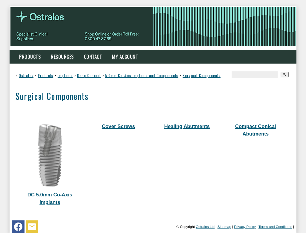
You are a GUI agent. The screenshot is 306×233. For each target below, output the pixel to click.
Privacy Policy (245, 227)
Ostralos (26, 75)
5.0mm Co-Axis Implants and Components (141, 75)
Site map (224, 227)
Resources (62, 56)
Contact (93, 56)
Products (30, 56)
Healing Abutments (187, 126)
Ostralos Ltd (205, 227)
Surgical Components (202, 75)
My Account (125, 56)
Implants (65, 75)
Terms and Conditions (275, 227)
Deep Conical (89, 75)
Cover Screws (118, 126)
